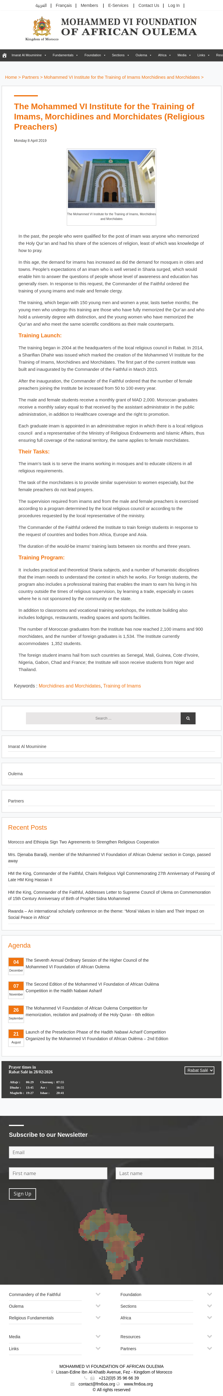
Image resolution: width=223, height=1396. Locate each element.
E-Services (118, 5)
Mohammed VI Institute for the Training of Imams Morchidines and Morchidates (122, 77)
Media (181, 55)
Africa (162, 55)
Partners (30, 77)
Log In (174, 5)
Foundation (92, 55)
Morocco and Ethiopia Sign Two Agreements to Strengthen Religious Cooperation (83, 842)
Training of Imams (122, 686)
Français (64, 5)
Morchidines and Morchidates (70, 686)
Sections (118, 55)
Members (89, 5)
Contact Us (149, 5)
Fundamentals (63, 55)
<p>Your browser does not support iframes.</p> (111, 1083)
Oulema (141, 55)
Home (11, 77)
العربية (41, 5)
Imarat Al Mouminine (27, 55)
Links (201, 55)
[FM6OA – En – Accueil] (4, 55)
